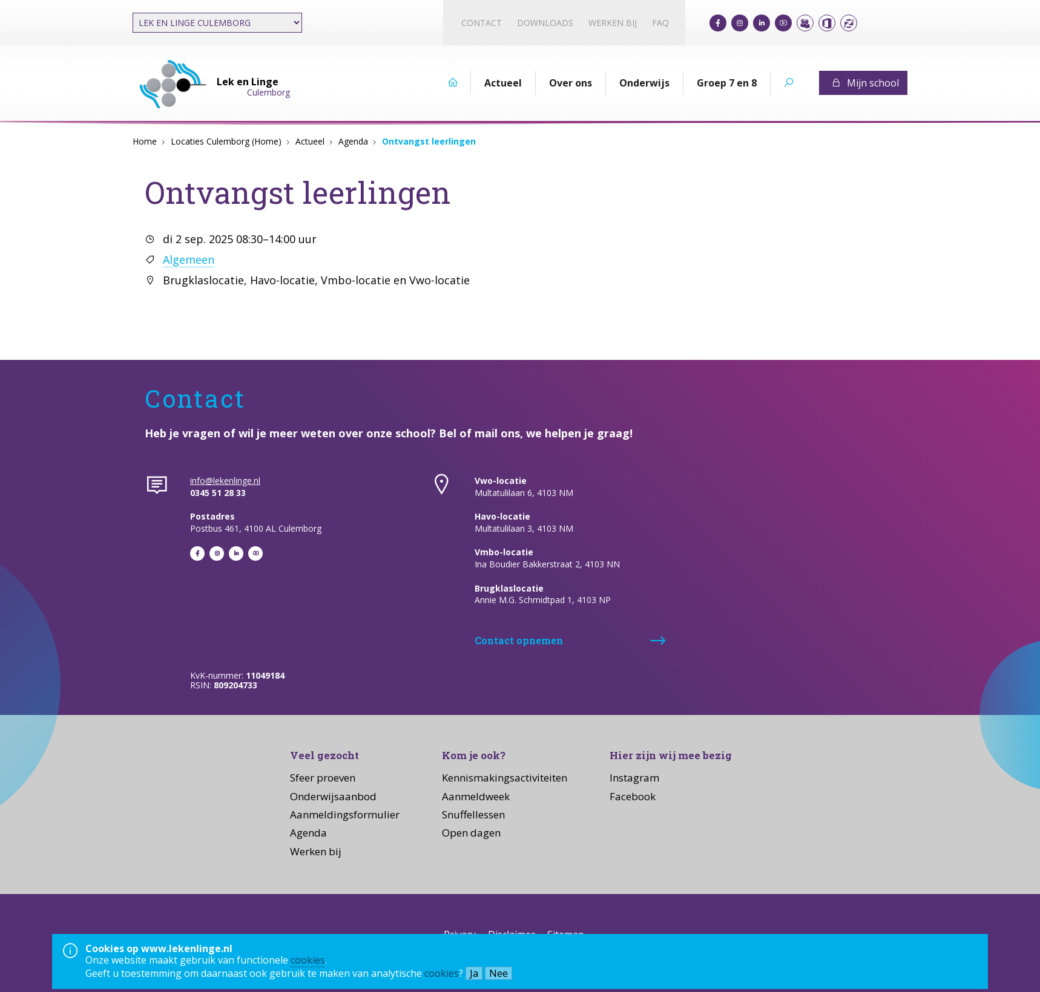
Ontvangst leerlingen (429, 141)
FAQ (660, 22)
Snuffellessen (473, 814)
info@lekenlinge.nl (225, 480)
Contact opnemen (519, 640)
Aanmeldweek (476, 796)
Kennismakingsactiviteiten (504, 778)
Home (145, 141)
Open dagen (471, 833)
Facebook (633, 796)
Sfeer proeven (322, 778)
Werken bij (612, 22)
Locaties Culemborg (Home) (226, 141)
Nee (498, 973)
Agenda (353, 141)
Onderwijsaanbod (333, 796)
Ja (474, 973)
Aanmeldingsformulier (345, 814)
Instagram (634, 778)
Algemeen (188, 259)
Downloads (545, 22)
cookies (308, 960)
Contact (481, 22)
